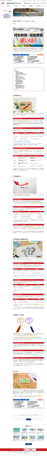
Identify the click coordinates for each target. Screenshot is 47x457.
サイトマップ (29, 452)
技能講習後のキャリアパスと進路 (20, 79)
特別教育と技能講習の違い (19, 80)
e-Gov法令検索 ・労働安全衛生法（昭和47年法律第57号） (22, 140)
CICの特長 (16, 5)
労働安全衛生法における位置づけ (20, 87)
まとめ (16, 89)
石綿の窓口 (34, 0)
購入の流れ (23, 5)
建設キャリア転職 (44, 0)
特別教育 (14, 23)
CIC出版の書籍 (29, 0)
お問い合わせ (38, 5)
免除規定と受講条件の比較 (19, 86)
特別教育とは (17, 71)
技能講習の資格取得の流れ (19, 76)
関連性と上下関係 (17, 84)
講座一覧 (8, 5)
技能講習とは (17, 75)
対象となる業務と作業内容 (19, 73)
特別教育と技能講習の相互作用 (20, 85)
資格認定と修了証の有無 (19, 83)
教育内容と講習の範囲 (19, 82)
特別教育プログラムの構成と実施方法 (21, 74)
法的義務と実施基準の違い (19, 81)
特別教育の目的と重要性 (19, 72)
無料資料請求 (31, 5)
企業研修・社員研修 (24, 0)
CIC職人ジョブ (38, 0)
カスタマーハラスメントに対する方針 (22, 452)
